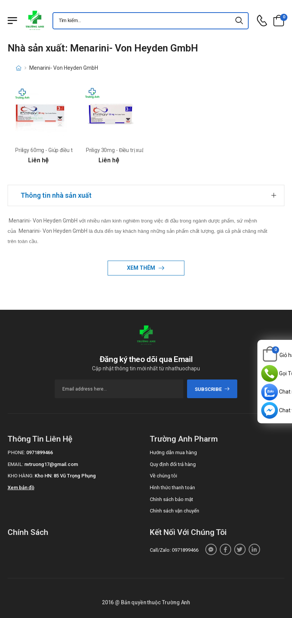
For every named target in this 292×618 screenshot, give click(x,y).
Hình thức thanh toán (172, 487)
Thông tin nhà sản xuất (56, 195)
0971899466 (39, 452)
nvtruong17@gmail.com (51, 464)
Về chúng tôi (163, 476)
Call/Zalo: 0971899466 (174, 550)
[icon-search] (239, 20)
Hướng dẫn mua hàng (173, 452)
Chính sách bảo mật (171, 499)
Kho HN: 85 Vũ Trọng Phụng (65, 476)
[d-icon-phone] (262, 21)
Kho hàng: (20, 476)
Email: (15, 464)
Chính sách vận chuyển (174, 511)
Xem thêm (141, 268)
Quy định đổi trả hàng (173, 464)
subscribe (212, 389)
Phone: (16, 452)
